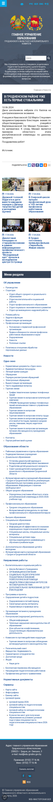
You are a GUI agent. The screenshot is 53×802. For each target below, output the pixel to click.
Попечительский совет (16, 648)
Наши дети (14, 663)
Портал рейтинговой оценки (19, 440)
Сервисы (9, 684)
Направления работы (16, 560)
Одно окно (9, 361)
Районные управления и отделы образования (27, 451)
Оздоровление (16, 337)
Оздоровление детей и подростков (22, 597)
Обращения (11, 374)
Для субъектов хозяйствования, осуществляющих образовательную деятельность (26, 630)
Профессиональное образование (21, 504)
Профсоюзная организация (18, 323)
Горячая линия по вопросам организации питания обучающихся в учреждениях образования (28, 430)
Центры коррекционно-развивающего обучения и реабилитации (27, 541)
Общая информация (18, 620)
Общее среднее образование (19, 490)
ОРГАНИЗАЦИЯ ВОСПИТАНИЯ (22, 572)
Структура (10, 290)
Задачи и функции (14, 317)
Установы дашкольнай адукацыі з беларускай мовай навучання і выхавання (28, 462)
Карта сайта (11, 690)
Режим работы (13, 315)
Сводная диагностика (19, 524)
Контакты (10, 438)
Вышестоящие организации (19, 320)
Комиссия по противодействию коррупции (26, 637)
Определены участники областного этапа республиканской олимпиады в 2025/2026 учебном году (29, 496)
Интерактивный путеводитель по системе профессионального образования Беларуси (29, 511)
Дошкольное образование (18, 457)
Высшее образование (16, 517)
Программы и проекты (16, 594)
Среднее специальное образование (26, 507)
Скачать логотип (26, 769)
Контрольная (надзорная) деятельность (25, 616)
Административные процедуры (20, 369)
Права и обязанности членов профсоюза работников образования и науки (28, 333)
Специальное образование (18, 520)
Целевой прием (13, 698)
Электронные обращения (18, 380)
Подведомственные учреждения (21, 454)
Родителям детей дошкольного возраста (28, 466)
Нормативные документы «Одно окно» (24, 366)
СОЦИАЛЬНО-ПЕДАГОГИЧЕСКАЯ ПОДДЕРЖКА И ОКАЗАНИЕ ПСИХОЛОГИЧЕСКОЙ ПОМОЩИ (24, 577)
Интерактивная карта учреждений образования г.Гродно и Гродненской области (28, 553)
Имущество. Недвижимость (19, 651)
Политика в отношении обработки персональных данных (21, 348)
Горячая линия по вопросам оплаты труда (28, 416)
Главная (37, 90)
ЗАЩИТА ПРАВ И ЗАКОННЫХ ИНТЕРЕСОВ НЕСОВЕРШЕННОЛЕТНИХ (28, 583)
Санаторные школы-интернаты (23, 604)
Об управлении (12, 282)
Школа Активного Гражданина (23, 569)
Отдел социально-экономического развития (30, 307)
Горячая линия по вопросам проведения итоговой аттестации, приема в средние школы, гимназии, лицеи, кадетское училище (28, 422)
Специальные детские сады (22, 537)
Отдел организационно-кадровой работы (28, 310)
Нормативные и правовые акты (23, 607)
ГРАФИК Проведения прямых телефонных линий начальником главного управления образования (28, 405)
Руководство (12, 287)
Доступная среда (14, 657)
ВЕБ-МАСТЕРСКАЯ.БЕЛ (40, 799)
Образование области (16, 446)
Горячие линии (12, 388)
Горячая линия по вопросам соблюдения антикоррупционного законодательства (28, 642)
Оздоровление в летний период (24, 601)
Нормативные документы (18, 679)
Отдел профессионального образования (28, 304)
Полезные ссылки (17, 343)
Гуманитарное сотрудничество (20, 654)
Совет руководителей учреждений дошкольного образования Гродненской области (28, 471)
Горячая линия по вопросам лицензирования (22, 411)
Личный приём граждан (17, 372)
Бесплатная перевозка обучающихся (23, 668)
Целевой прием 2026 (19, 702)
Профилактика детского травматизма (23, 673)
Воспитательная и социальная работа (23, 565)
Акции (9, 660)
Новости (47, 90)
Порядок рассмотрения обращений (22, 377)
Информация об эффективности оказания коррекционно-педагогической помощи (29, 528)
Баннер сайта (12, 695)
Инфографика (12, 692)
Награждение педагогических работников (25, 671)
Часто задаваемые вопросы (19, 386)
